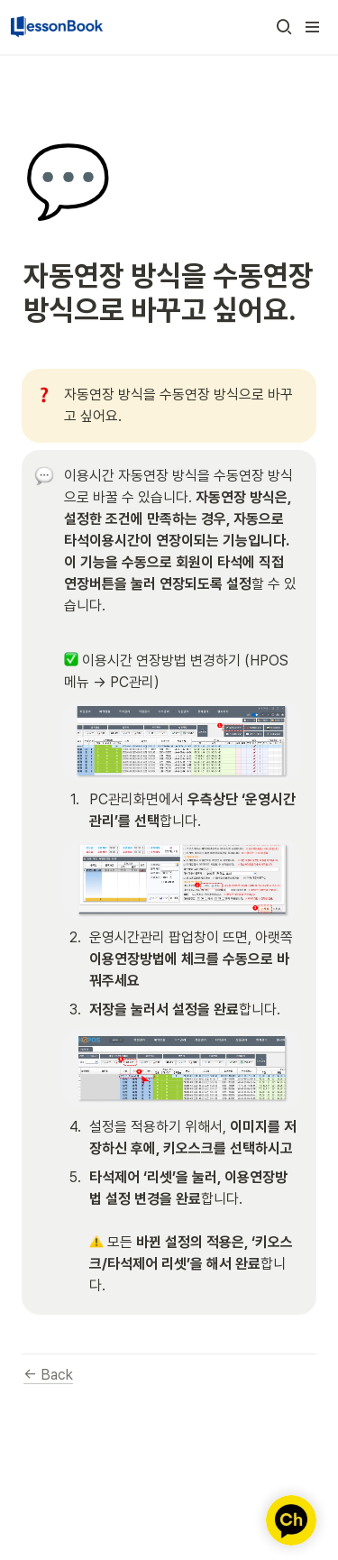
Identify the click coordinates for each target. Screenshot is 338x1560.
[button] (284, 27)
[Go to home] (57, 27)
